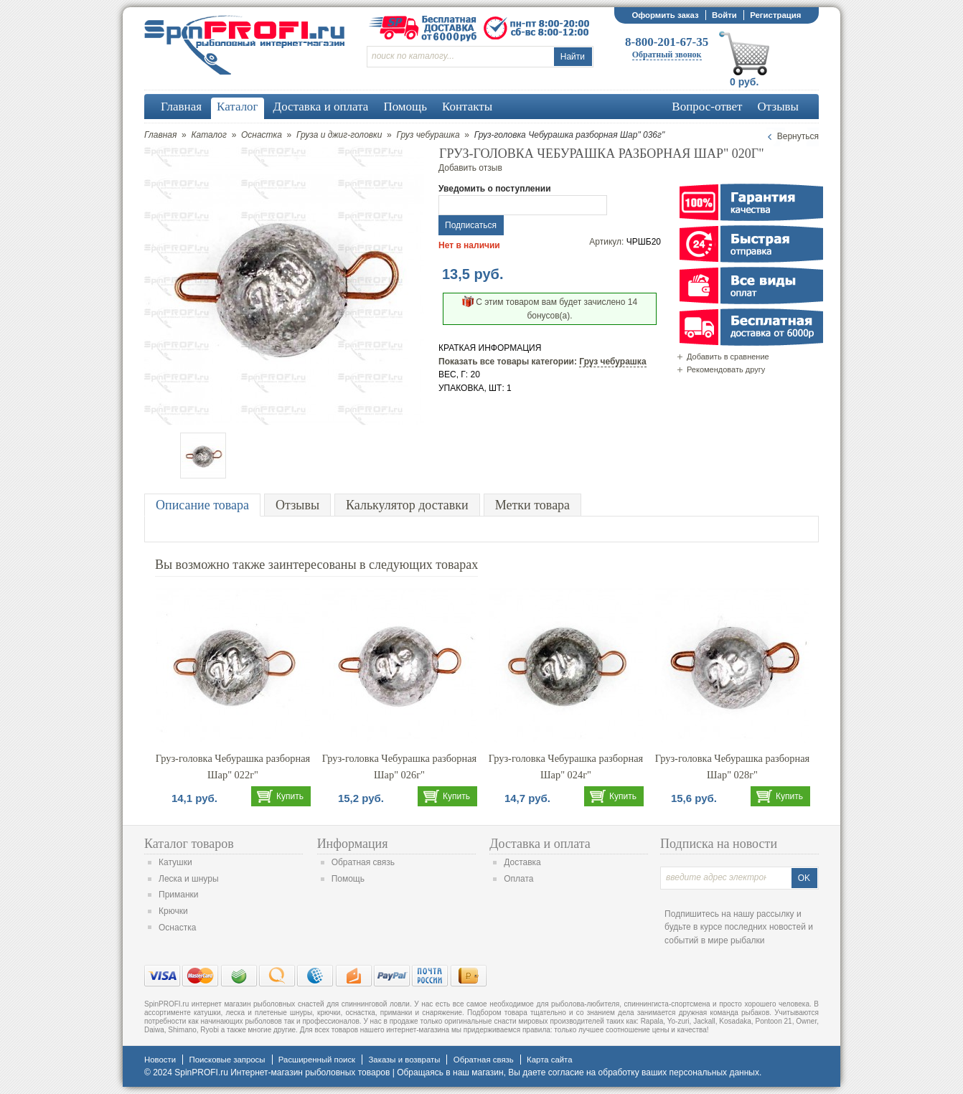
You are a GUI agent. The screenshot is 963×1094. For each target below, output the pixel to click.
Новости (160, 1059)
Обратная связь (363, 862)
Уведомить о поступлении (494, 189)
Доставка (522, 862)
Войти (724, 15)
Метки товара (532, 505)
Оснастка (261, 135)
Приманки (179, 895)
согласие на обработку (593, 1072)
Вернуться (798, 136)
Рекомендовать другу (726, 369)
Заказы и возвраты (404, 1059)
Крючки (173, 911)
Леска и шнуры (189, 879)
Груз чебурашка (427, 135)
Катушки (175, 862)
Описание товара (202, 505)
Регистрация (775, 15)
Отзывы (297, 505)
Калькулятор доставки (407, 505)
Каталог (209, 135)
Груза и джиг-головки (339, 135)
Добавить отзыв (470, 168)
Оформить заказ (664, 15)
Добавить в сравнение (728, 356)
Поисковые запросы (227, 1059)
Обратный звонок (667, 54)
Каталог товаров (189, 843)
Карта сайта (549, 1059)
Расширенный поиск (316, 1059)
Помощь (348, 879)
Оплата (518, 879)
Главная (160, 135)
